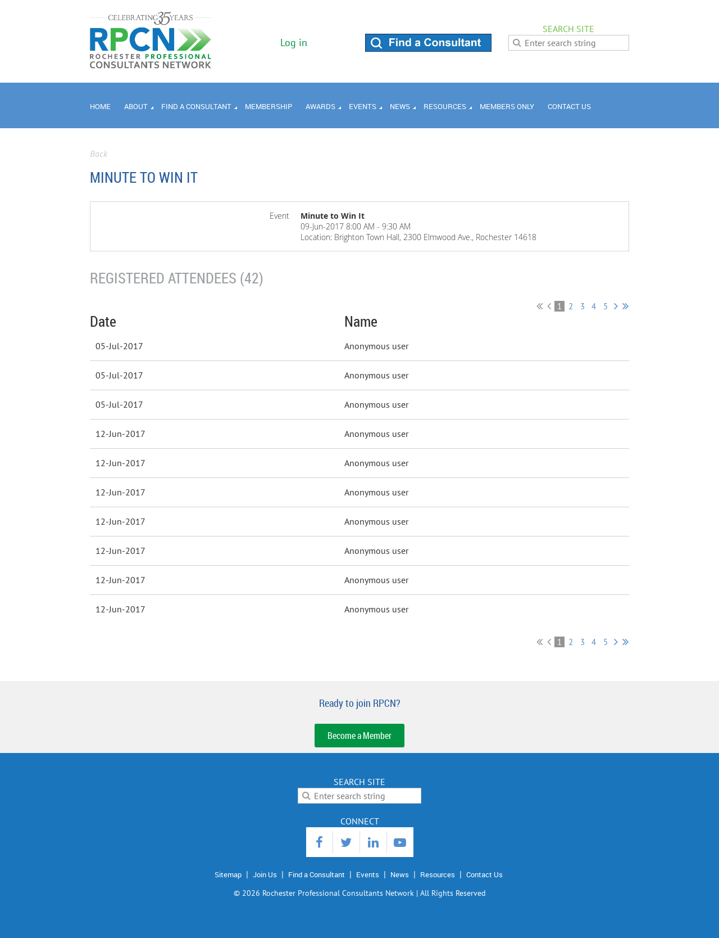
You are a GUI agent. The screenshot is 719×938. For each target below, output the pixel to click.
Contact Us (484, 874)
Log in (293, 42)
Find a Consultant (316, 874)
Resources (437, 874)
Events (367, 874)
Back (98, 153)
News (399, 874)
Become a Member (359, 735)
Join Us (265, 874)
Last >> (625, 306)
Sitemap (228, 874)
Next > (616, 306)
